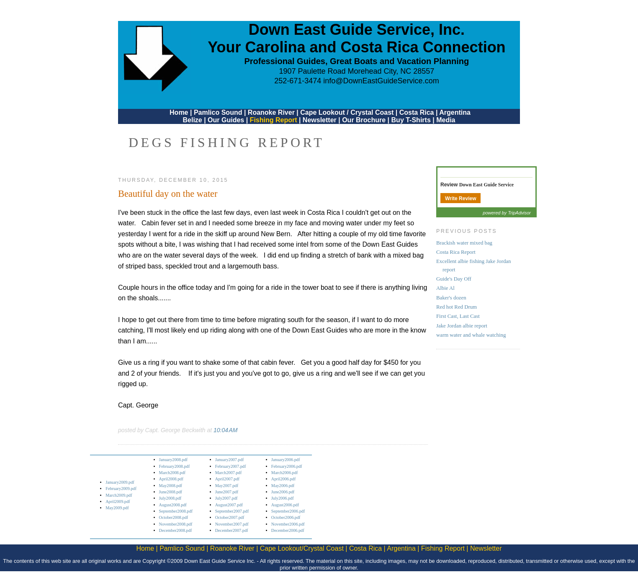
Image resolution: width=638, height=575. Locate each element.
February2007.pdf (230, 466)
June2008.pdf (170, 492)
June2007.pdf (226, 492)
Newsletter (320, 120)
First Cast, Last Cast (458, 316)
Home (179, 112)
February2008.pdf (174, 466)
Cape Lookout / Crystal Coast (347, 112)
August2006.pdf (285, 505)
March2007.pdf (228, 472)
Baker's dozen (451, 298)
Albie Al (445, 288)
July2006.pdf (282, 498)
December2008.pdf (175, 530)
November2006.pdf (288, 524)
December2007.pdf (231, 530)
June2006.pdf (282, 492)
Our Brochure (364, 120)
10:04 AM (225, 430)
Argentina (455, 112)
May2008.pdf (170, 485)
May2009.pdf (117, 507)
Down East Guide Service (486, 185)
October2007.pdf (229, 517)
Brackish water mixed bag (464, 243)
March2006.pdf (284, 472)
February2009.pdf (120, 488)
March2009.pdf (118, 495)
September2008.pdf (176, 511)
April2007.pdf (227, 479)
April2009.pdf (117, 501)
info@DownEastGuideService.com (381, 81)
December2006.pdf (287, 530)
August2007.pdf (229, 505)
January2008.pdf (173, 459)
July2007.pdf (226, 498)
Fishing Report (274, 120)
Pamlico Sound (218, 112)
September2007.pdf (232, 511)
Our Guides (226, 120)
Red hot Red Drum (456, 307)
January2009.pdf (119, 482)
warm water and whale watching (471, 335)
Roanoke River (271, 112)
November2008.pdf (176, 524)
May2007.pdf (226, 485)
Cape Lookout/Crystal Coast (302, 548)
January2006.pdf (285, 459)
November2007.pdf (232, 524)
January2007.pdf (229, 459)
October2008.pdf (173, 517)
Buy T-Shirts (411, 120)
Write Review (460, 198)
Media (445, 120)
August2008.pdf (173, 505)
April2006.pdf (283, 479)
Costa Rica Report (456, 252)
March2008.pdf (172, 472)
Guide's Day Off (453, 279)
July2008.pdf (170, 498)
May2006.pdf (282, 485)
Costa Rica (416, 112)
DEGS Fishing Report (226, 142)
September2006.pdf (288, 511)
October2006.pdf (286, 517)
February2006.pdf (286, 466)
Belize (192, 120)
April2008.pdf (171, 479)
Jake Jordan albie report (461, 326)
